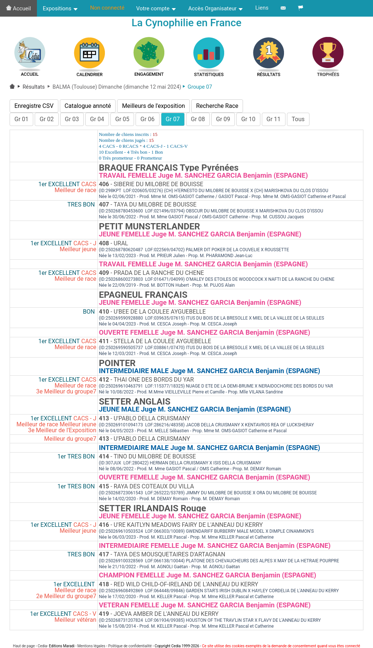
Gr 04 (97, 119)
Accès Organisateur (216, 8)
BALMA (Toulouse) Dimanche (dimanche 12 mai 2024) (113, 87)
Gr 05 (122, 119)
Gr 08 (198, 119)
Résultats (31, 87)
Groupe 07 (197, 87)
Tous (298, 119)
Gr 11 (274, 119)
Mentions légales (91, 646)
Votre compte (156, 8)
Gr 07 (173, 119)
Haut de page (24, 646)
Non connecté (107, 7)
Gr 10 (248, 119)
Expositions (60, 8)
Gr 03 (72, 119)
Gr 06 (147, 119)
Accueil (18, 8)
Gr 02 (47, 119)
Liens (261, 7)
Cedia (42, 646)
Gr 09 (223, 119)
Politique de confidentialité (130, 646)
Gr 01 (21, 119)
